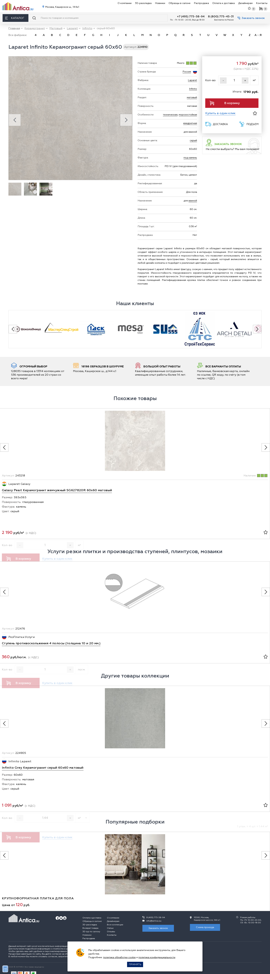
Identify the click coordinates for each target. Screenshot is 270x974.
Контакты (261, 3)
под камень (190, 157)
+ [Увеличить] (245, 80)
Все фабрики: (17, 35)
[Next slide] (126, 120)
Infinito (193, 88)
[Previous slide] (15, 120)
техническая (170, 114)
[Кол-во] (234, 80)
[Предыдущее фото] (4, 447)
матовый (192, 97)
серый (193, 140)
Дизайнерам (245, 3)
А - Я (258, 35)
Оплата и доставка (223, 3)
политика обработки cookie (119, 957)
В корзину (225, 103)
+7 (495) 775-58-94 (191, 16)
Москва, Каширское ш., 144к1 (61, 7)
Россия (187, 71)
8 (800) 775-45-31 (221, 16)
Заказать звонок (251, 18)
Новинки (160, 3)
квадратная (190, 123)
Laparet (192, 80)
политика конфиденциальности (156, 957)
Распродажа (201, 3)
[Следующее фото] (266, 447)
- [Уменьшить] (223, 80)
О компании (125, 3)
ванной (193, 200)
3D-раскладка (143, 3)
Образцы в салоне (179, 3)
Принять (135, 964)
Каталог (14, 18)
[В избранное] (254, 113)
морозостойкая (188, 114)
